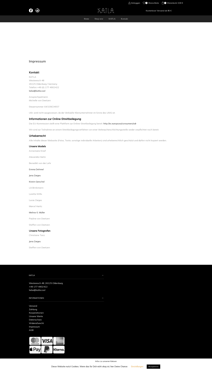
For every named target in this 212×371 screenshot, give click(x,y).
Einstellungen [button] (137, 366)
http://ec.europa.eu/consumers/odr (119, 123)
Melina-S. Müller (37, 212)
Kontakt (124, 19)
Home (86, 19)
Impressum (34, 326)
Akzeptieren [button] (153, 366)
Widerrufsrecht (36, 323)
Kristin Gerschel (36, 181)
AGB (31, 330)
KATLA (112, 19)
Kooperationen (36, 312)
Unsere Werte (36, 316)
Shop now (99, 19)
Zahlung (33, 309)
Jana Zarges (35, 175)
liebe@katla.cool (37, 90)
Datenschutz (35, 319)
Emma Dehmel (36, 169)
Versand (33, 306)
